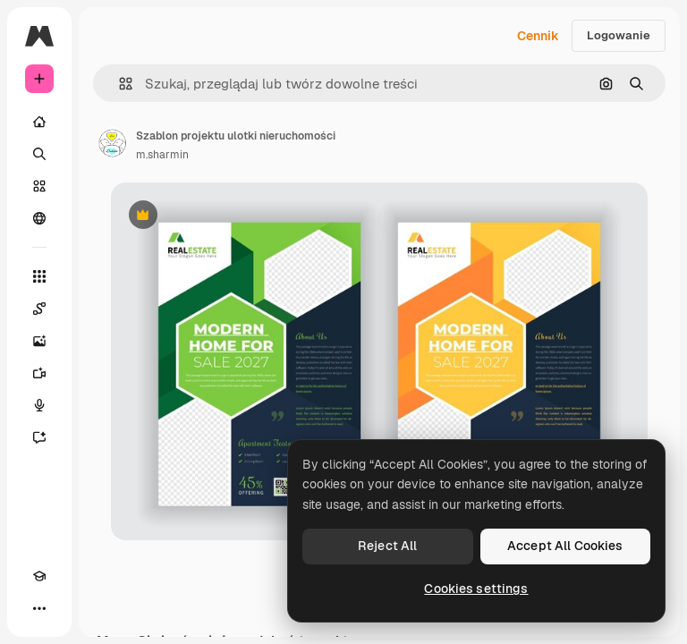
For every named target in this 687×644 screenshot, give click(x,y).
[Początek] (39, 121)
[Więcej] (39, 608)
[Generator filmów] (39, 373)
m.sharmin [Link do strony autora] (162, 155)
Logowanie (618, 35)
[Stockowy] (39, 186)
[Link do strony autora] (113, 143)
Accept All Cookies (565, 546)
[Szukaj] (39, 154)
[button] (118, 83)
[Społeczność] (39, 218)
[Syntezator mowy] (39, 405)
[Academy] (39, 576)
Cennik (538, 36)
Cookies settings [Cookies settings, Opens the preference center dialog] (476, 588)
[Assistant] (39, 437)
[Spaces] (39, 308)
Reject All (387, 546)
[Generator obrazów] (39, 340)
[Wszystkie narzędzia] (39, 276)
